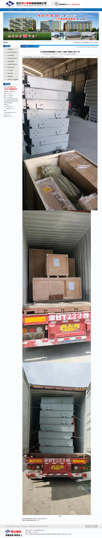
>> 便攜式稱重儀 (9, 61)
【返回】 (60, 516)
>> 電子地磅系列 (9, 55)
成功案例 (88, 47)
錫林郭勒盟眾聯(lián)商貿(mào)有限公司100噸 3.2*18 (36, 518)
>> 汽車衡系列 (9, 49)
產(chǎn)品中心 (25, 526)
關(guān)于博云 (12, 526)
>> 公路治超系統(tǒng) (11, 58)
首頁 (85, 47)
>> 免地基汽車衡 (9, 67)
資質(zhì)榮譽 (32, 526)
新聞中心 (18, 526)
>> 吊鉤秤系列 (9, 73)
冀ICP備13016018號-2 (67, 534)
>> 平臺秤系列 (9, 76)
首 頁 (6, 526)
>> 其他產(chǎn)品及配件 (11, 79)
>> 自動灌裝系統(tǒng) (11, 64)
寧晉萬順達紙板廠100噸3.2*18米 (32, 520)
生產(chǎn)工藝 (39, 526)
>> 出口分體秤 (9, 70)
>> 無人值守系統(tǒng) (11, 52)
